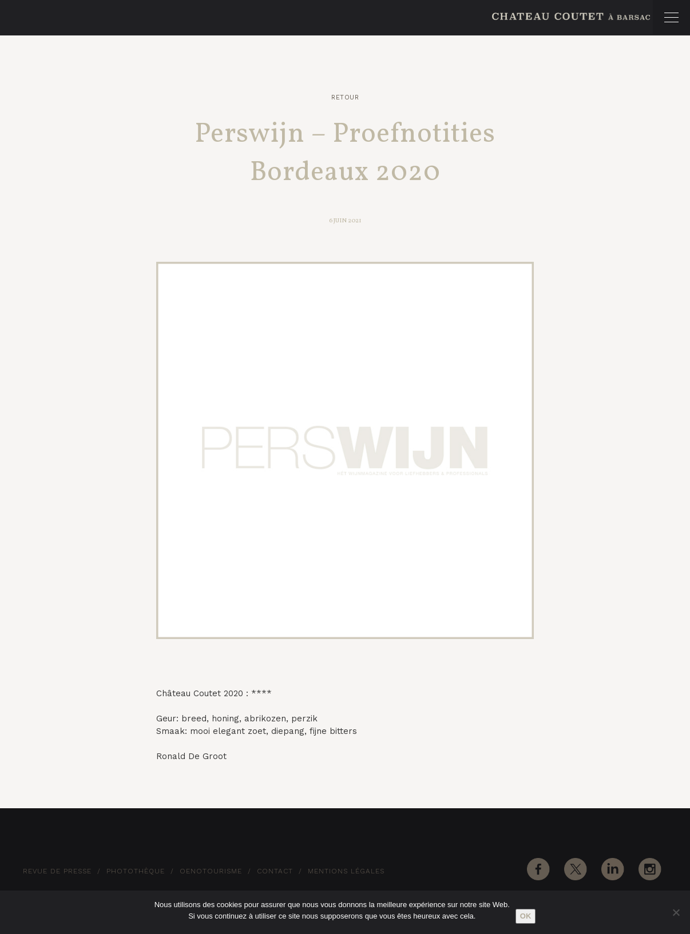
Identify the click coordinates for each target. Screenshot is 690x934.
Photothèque (135, 871)
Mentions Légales (346, 871)
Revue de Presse (57, 871)
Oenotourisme (211, 871)
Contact (275, 871)
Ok (526, 916)
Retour (345, 97)
